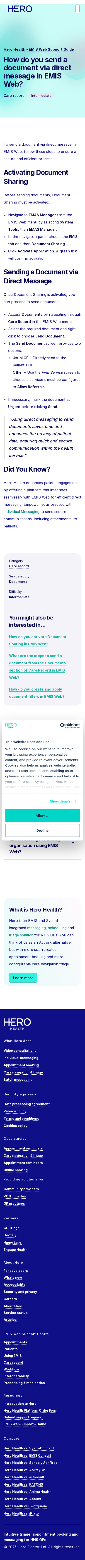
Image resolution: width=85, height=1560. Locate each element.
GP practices (14, 1203)
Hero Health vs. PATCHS (23, 1484)
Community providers (21, 1189)
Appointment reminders (23, 1148)
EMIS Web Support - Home (25, 1424)
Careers (10, 1299)
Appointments (15, 1342)
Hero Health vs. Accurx (22, 1499)
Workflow (11, 1369)
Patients (11, 1349)
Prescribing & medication (24, 1383)
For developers (16, 1271)
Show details (60, 801)
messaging (36, 928)
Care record (19, 566)
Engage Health (15, 1249)
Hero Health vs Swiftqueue (25, 1506)
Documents (18, 582)
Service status (16, 1313)
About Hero (13, 1306)
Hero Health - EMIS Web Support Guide (39, 49)
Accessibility (14, 1284)
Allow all (42, 815)
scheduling (58, 928)
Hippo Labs (13, 1242)
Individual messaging (21, 1058)
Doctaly (10, 1235)
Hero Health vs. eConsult (24, 1477)
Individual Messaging (21, 511)
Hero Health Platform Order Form (30, 1410)
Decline (42, 830)
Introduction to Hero (20, 1404)
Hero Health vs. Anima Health (27, 1492)
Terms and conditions (21, 1118)
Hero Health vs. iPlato (21, 1513)
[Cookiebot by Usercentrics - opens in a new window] (60, 726)
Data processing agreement (27, 1104)
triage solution (21, 935)
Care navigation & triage (23, 1072)
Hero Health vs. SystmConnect (29, 1448)
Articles (10, 1319)
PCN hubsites (15, 1196)
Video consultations (20, 1050)
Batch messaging (18, 1079)
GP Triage (11, 1228)
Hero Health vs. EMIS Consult (27, 1455)
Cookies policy (15, 1126)
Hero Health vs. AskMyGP (24, 1470)
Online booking (16, 1170)
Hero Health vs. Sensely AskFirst (30, 1463)
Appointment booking (21, 1065)
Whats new (13, 1277)
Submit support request (23, 1417)
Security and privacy (20, 1292)
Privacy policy (15, 1111)
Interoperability (16, 1376)
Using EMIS (13, 1356)
